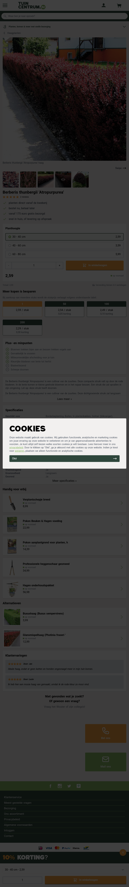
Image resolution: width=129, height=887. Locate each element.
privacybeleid (16, 447)
